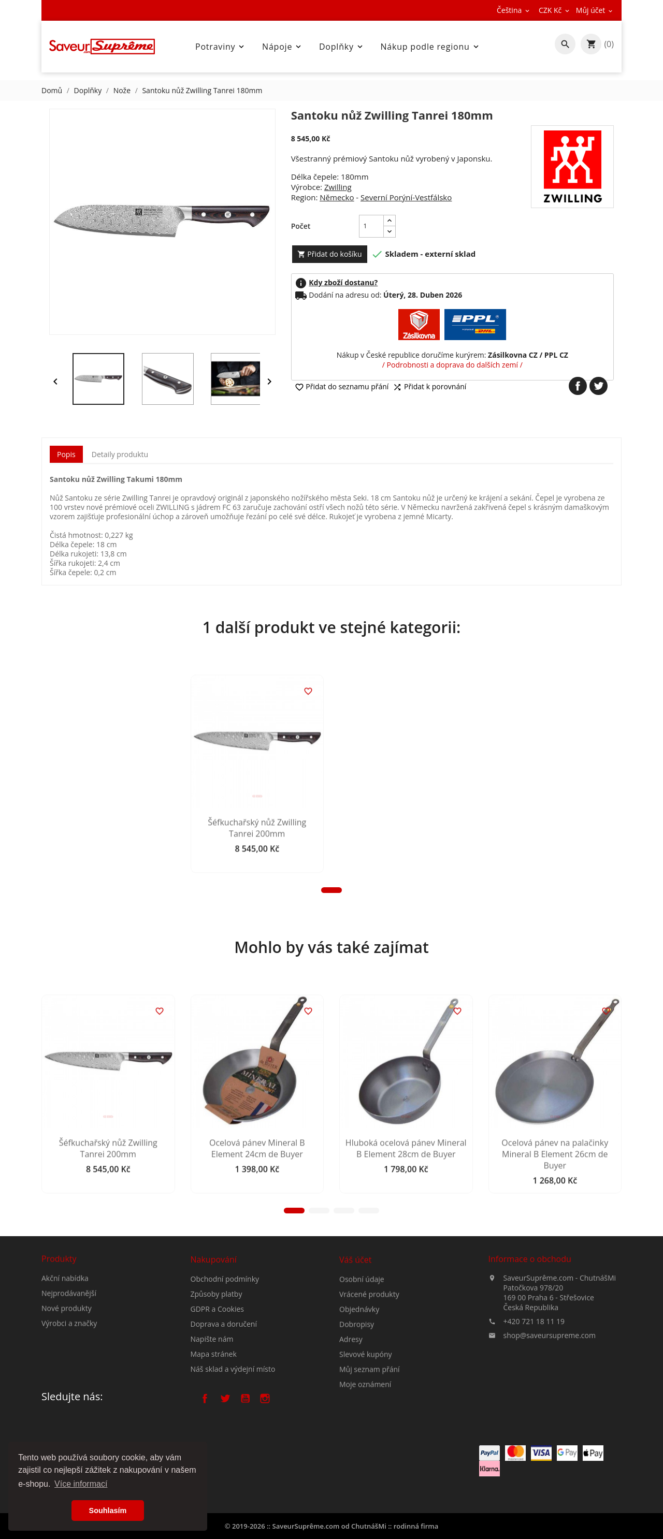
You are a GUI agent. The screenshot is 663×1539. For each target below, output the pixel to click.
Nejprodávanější (68, 1327)
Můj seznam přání (369, 1429)
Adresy (351, 1399)
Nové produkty (66, 1342)
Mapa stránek (214, 1407)
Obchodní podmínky (225, 1332)
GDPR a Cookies (217, 1362)
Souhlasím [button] (108, 1510)
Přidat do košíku (329, 254)
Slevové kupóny (365, 1414)
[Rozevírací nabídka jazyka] (514, 10)
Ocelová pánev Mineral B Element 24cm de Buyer (257, 1235)
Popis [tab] (66, 454)
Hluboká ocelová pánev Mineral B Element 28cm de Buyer (406, 1235)
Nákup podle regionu (430, 47)
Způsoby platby (216, 1347)
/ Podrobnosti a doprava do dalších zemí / (452, 365)
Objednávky (359, 1369)
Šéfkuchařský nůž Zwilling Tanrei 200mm (108, 915)
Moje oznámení (365, 1444)
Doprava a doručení (224, 1377)
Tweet (598, 386)
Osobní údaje (361, 1339)
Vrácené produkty (369, 1354)
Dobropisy (356, 1384)
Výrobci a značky (69, 1357)
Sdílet (578, 386)
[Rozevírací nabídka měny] (555, 10)
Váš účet (355, 1320)
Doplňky (342, 47)
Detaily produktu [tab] (120, 454)
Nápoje (282, 47)
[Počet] (371, 226)
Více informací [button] (80, 1483)
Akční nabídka (65, 1312)
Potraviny (220, 47)
